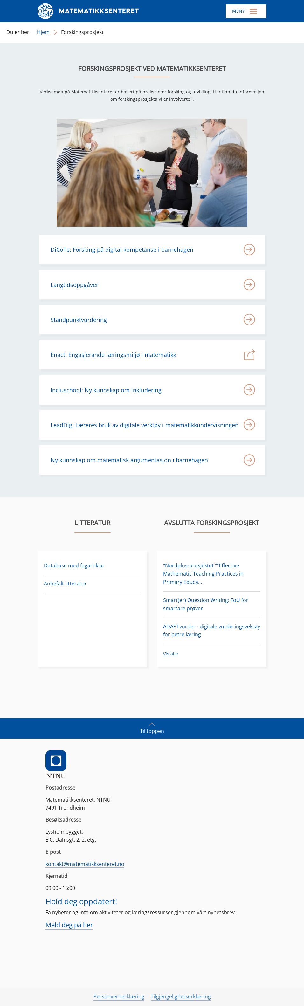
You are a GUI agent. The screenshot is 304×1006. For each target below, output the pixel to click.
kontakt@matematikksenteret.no (84, 863)
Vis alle (170, 654)
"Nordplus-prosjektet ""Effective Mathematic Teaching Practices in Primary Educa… (203, 573)
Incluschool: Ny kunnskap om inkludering (106, 390)
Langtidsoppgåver (74, 285)
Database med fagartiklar (74, 565)
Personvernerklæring (118, 996)
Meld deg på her (69, 924)
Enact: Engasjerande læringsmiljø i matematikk (113, 355)
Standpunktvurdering (79, 320)
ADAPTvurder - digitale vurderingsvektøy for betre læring (211, 630)
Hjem (43, 32)
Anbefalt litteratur (65, 583)
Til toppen (152, 728)
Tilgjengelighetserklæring (181, 996)
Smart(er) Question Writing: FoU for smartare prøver (205, 604)
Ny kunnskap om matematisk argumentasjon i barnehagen (129, 460)
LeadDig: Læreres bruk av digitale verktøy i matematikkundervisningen (144, 425)
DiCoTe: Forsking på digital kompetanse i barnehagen (122, 249)
